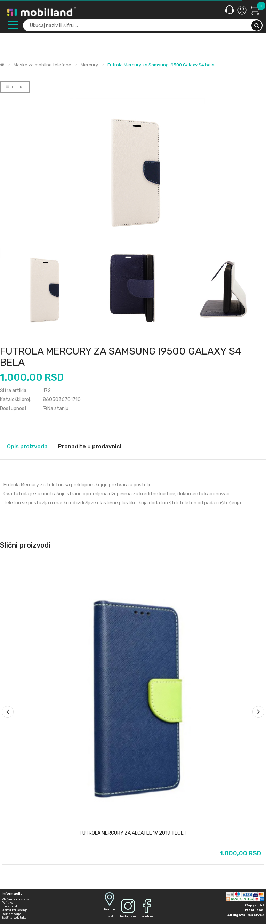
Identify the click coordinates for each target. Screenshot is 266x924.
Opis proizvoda (27, 446)
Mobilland (254, 910)
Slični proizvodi (25, 545)
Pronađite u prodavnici (89, 446)
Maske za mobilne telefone (42, 65)
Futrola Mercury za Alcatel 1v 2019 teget (133, 833)
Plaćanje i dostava (15, 899)
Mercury (89, 65)
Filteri (15, 87)
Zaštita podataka (14, 917)
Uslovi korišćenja (15, 910)
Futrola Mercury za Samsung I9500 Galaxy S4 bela (161, 65)
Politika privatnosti (10, 904)
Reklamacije (11, 914)
